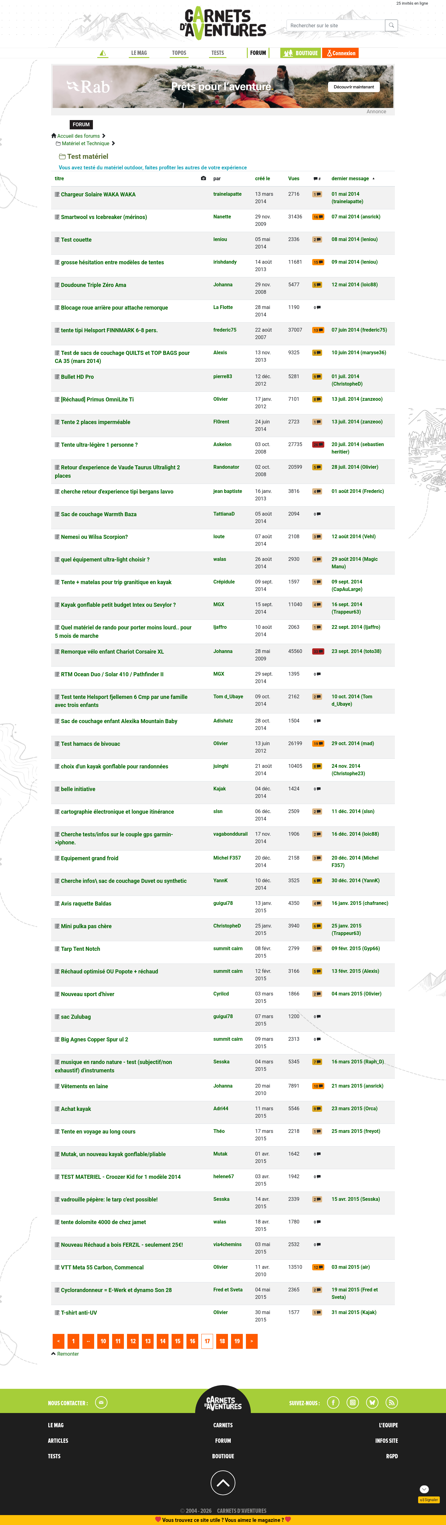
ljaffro (220, 627)
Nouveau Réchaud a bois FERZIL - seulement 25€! (122, 1245)
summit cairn (228, 948)
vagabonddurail (230, 834)
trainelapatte (227, 194)
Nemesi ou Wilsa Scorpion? (94, 537)
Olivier (220, 399)
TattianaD (224, 514)
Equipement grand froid (89, 858)
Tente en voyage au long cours (98, 1132)
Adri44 (220, 1108)
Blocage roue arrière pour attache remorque (114, 308)
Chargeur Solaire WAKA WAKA (98, 194)
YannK (220, 880)
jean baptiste (227, 491)
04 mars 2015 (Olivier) (357, 994)
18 (222, 1341)
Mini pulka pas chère (86, 926)
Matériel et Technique (85, 143)
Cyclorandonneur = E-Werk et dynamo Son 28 (116, 1290)
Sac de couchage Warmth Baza (99, 514)
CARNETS (223, 1425)
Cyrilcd (221, 994)
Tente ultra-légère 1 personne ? (99, 445)
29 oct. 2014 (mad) (353, 743)
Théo (219, 1131)
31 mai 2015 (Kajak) (354, 1312)
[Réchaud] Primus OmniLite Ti (97, 399)
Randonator (226, 467)
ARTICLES (58, 1441)
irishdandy (225, 262)
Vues (294, 178)
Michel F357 (227, 858)
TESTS (218, 53)
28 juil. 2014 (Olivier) (355, 467)
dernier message (350, 178)
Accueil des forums (78, 136)
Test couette (76, 240)
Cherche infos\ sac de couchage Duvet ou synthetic (124, 881)
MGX (218, 604)
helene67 (223, 1176)
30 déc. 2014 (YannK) (356, 880)
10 (103, 1341)
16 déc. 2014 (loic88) (355, 834)
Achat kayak (76, 1109)
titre (59, 178)
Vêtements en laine (84, 1086)
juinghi (221, 766)
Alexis (220, 353)
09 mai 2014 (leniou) (355, 262)
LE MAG (139, 53)
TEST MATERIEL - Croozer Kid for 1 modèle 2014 (121, 1177)
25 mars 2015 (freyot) (356, 1131)
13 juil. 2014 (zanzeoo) (357, 399)
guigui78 (223, 903)
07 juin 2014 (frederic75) (359, 330)
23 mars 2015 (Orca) (355, 1108)
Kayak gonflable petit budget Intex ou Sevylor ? (118, 605)
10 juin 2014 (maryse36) (359, 353)
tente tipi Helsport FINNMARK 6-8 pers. (109, 330)
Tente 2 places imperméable (95, 422)
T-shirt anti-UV (79, 1313)
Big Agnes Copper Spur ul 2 (94, 1039)
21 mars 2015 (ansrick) (357, 1086)
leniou (220, 239)
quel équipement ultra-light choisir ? (105, 560)
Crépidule (224, 582)
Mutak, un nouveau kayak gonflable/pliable (113, 1154)
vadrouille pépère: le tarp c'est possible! (109, 1199)
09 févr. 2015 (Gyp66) (356, 948)
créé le (262, 178)
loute (219, 536)
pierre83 (222, 376)
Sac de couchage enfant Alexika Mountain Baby (119, 721)
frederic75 (225, 330)
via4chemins (227, 1244)
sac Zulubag (76, 1017)
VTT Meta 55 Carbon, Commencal (102, 1267)
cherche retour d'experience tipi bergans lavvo (117, 492)
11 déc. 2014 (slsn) (353, 811)
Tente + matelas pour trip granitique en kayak (116, 582)
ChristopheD (227, 926)
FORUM (258, 53)
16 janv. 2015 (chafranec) (360, 903)
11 (118, 1341)
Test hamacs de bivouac (90, 744)
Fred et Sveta (228, 1290)
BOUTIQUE (307, 53)
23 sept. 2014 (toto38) (357, 651)
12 (133, 1341)
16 (192, 1341)
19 (237, 1341)
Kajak (219, 789)
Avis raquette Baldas (86, 904)
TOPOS (179, 53)
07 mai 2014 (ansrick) (356, 217)
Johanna (223, 285)
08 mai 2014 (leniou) (355, 239)
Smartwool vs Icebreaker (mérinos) (104, 217)
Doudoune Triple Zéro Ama (93, 285)
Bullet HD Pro (77, 377)
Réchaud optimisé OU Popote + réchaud (109, 971)
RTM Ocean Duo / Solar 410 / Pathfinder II (112, 674)
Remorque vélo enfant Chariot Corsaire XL (112, 652)
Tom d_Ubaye (228, 697)
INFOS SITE (386, 1441)
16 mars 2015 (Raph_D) (358, 1062)
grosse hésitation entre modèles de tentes (112, 262)
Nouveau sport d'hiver (87, 994)
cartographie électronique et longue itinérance (117, 812)
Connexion (344, 53)
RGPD (392, 1456)
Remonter (68, 1354)
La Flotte (223, 307)
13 (148, 1341)
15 (177, 1341)
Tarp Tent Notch (80, 949)
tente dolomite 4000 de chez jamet (103, 1222)
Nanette (222, 217)
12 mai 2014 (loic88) (355, 285)
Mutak (220, 1154)
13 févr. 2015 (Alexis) (355, 971)
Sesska (221, 1062)
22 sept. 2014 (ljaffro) (356, 627)
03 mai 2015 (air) (351, 1267)
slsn (218, 811)
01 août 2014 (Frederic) (358, 491)
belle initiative (78, 789)
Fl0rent (221, 422)
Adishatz (223, 721)
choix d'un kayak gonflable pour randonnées (114, 766)
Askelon (222, 444)
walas (219, 559)
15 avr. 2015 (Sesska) (356, 1199)
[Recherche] (335, 25)
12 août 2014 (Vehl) (354, 536)
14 (162, 1341)
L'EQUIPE (388, 1425)
